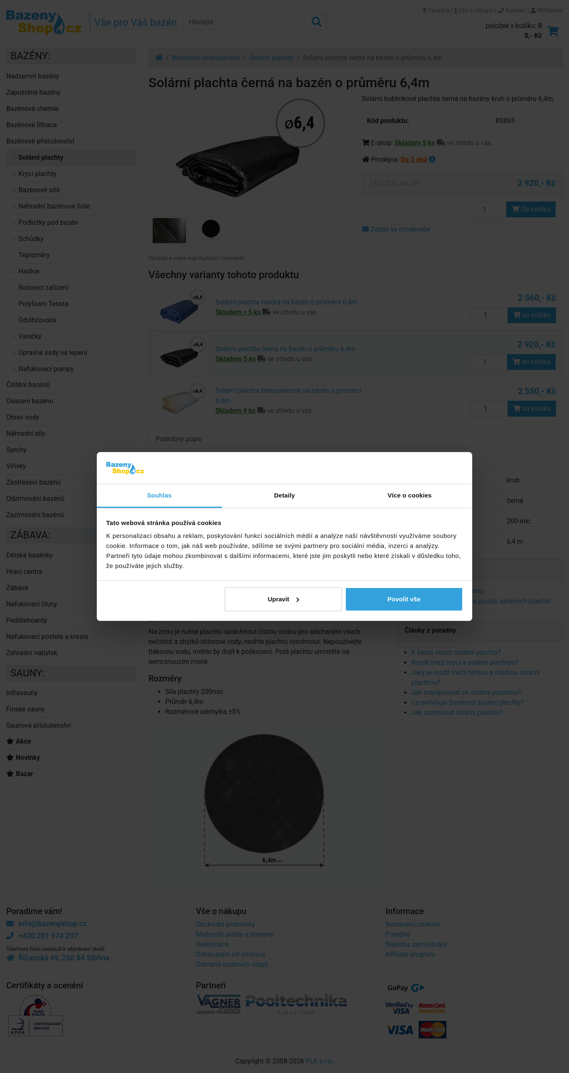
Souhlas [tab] (159, 495)
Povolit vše (404, 599)
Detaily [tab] (284, 495)
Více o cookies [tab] (410, 495)
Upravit (284, 599)
